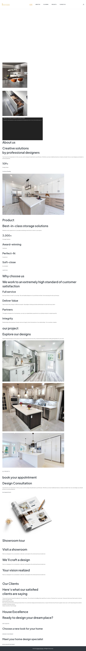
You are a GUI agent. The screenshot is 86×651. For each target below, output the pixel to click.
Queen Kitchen (40, 648)
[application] (22, 129)
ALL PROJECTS (6, 471)
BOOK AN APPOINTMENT (8, 644)
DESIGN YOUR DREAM (7, 634)
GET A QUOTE (5, 623)
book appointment (6, 492)
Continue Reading (6, 171)
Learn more (5, 270)
